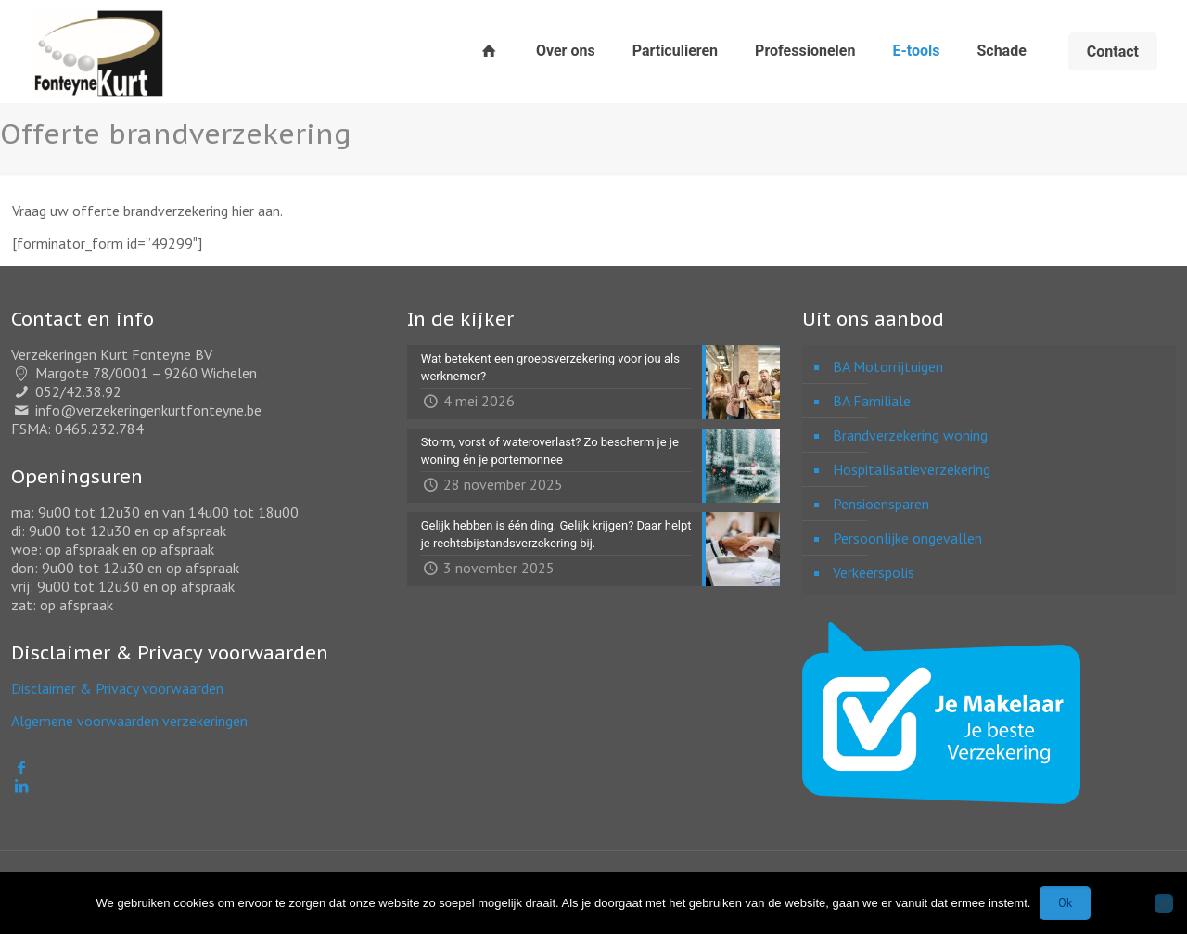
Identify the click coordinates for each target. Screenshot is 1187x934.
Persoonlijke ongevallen (907, 538)
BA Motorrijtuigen (888, 366)
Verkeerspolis (873, 572)
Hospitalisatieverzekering (911, 469)
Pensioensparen (881, 503)
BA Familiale (872, 400)
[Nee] (1164, 903)
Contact (1113, 51)
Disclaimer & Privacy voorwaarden (117, 688)
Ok (1065, 903)
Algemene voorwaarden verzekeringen (129, 720)
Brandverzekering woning (910, 435)
